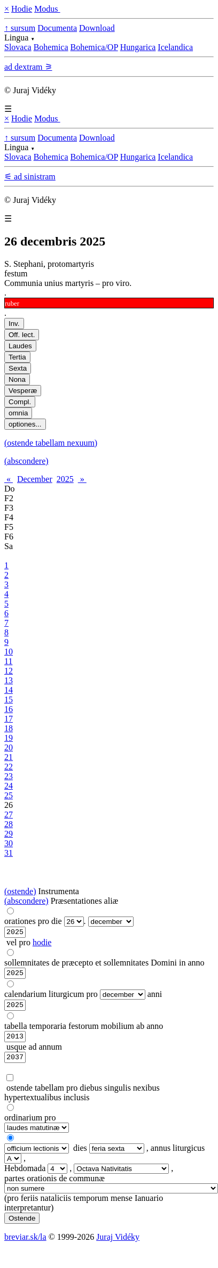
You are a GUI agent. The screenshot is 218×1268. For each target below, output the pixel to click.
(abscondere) (26, 460)
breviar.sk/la (25, 1244)
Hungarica (138, 47)
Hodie (21, 8)
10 (8, 651)
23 (8, 776)
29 (8, 833)
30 (8, 843)
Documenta (57, 27)
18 (8, 728)
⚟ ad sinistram (30, 176)
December (34, 479)
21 (8, 757)
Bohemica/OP (94, 47)
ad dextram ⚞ (28, 66)
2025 (65, 479)
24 (8, 785)
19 (8, 737)
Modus (47, 8)
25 (8, 795)
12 (8, 670)
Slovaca (18, 47)
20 (8, 747)
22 (8, 766)
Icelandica (175, 47)
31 (8, 852)
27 (8, 814)
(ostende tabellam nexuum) (50, 442)
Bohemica (51, 47)
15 (8, 699)
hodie (42, 943)
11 (8, 661)
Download (97, 27)
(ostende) (20, 891)
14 (8, 689)
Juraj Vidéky (117, 1244)
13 (8, 680)
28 (8, 824)
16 (8, 709)
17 (8, 718)
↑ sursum (19, 27)
